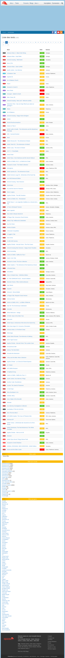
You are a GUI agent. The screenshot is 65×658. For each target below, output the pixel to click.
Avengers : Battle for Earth (14, 94)
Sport (3, 550)
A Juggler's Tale (11, 234)
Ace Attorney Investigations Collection (17, 406)
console (4, 625)
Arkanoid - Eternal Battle (13, 292)
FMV (3, 608)
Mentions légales (52, 648)
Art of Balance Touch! (12, 80)
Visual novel (5, 556)
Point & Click (5, 534)
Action (3, 541)
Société (4, 495)
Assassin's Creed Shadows (14, 442)
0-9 (3, 42)
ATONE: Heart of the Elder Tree (15, 316)
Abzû (8, 137)
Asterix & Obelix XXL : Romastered (16, 198)
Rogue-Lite (5, 590)
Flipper (4, 579)
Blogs (31, 3)
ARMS (8, 119)
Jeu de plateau (6, 629)
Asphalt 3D (10, 76)
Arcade (4, 501)
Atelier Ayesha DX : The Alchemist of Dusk (18, 171)
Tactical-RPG (5, 614)
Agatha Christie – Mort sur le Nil (15, 432)
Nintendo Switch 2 (7, 491)
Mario (34, 643)
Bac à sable (5, 580)
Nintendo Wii (5, 463)
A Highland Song (11, 372)
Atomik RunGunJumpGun (14, 122)
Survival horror (6, 530)
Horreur (4, 606)
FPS (3, 513)
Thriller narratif (6, 583)
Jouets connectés (6, 570)
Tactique (4, 531)
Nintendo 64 (5, 475)
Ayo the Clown (11, 224)
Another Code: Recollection (14, 382)
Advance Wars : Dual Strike (14, 56)
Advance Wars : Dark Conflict (14, 66)
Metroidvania (5, 585)
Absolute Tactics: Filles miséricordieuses (17, 282)
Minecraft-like (5, 559)
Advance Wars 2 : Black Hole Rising (16, 53)
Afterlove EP (10, 419)
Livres (3, 613)
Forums (26, 3)
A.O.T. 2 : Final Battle (12, 151)
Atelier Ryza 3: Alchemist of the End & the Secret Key (21, 322)
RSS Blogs (26, 651)
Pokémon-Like (6, 600)
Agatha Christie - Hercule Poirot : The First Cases (20, 244)
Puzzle (4, 521)
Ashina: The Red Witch (13, 350)
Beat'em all (5, 504)
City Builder (5, 617)
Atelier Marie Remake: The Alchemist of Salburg (19, 336)
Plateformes (5, 494)
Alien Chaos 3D (11, 97)
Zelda (31, 643)
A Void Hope (10, 389)
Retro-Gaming (6, 469)
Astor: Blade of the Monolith (14, 399)
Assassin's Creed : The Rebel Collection (17, 164)
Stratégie (4, 528)
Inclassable (5, 551)
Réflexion (4, 524)
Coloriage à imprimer (44, 656)
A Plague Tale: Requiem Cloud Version (17, 295)
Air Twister (10, 365)
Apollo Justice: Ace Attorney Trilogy (16, 378)
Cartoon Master (32, 646)
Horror (4, 507)
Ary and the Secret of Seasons (15, 188)
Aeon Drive (10, 237)
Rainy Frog (5, 582)
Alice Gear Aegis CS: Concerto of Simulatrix (18, 326)
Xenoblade (24, 645)
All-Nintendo (26, 656)
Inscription (47, 3)
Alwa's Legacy (11, 192)
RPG (3, 525)
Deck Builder (5, 628)
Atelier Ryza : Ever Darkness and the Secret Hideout (21, 158)
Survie (4, 609)
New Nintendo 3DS (7, 482)
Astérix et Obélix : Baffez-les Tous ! (16, 254)
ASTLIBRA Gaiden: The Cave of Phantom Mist (19, 416)
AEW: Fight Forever (12, 339)
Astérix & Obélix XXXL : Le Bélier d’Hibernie (18, 302)
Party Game (5, 533)
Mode (3, 565)
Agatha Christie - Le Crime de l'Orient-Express (19, 361)
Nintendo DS (5, 466)
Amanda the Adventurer (13, 353)
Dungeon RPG (6, 588)
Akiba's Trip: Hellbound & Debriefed (16, 220)
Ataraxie (9, 402)
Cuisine (4, 544)
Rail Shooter (5, 522)
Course (4, 511)
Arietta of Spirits (11, 227)
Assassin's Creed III (12, 87)
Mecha (4, 599)
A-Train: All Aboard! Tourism (14, 207)
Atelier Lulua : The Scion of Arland (16, 147)
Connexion (56, 3)
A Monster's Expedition (13, 231)
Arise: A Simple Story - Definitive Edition (17, 275)
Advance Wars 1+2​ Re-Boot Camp (16, 329)
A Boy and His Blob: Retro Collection (16, 357)
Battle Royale (5, 594)
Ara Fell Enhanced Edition (14, 178)
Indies (3, 562)
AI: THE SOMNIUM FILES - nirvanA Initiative (18, 278)
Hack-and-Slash (6, 591)
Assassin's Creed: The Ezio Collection (17, 261)
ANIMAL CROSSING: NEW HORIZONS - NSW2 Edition (21, 446)
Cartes (4, 505)
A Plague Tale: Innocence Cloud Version (17, 217)
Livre (3, 576)
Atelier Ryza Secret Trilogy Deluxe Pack (17, 439)
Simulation (5, 542)
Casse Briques (6, 538)
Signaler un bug (51, 647)
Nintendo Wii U (6, 465)
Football (4, 568)
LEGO (3, 489)
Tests (17, 3)
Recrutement (51, 645)
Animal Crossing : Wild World (14, 59)
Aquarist (9, 288)
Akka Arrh (9, 319)
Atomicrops (10, 185)
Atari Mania (10, 285)
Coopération (5, 597)
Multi (3, 620)
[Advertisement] (32, 18)
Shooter (4, 527)
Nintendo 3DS (5, 468)
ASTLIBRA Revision (12, 368)
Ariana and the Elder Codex (14, 449)
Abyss (8, 83)
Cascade (4, 593)
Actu (12, 3)
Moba (3, 596)
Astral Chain (10, 154)
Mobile (4, 486)
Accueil (4, 32)
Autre (3, 626)
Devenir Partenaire (18, 656)
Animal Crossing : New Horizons (15, 181)
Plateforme (5, 508)
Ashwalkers (10, 271)
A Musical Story (11, 268)
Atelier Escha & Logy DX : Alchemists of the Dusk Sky (21, 175)
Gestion (4, 564)
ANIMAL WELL (11, 395)
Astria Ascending (11, 251)
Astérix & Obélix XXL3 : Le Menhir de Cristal (18, 161)
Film (3, 605)
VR (3, 577)
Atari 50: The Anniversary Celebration (17, 305)
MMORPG (5, 553)
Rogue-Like (5, 557)
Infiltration (4, 516)
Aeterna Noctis (11, 299)
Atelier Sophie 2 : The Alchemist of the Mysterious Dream (22, 265)
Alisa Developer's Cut (12, 392)
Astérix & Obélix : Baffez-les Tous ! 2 (16, 375)
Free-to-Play (5, 603)
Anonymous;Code (11, 346)
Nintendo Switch (6, 485)
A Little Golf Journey (12, 241)
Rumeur (4, 574)
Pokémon (38, 643)
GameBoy (4, 474)
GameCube (5, 472)
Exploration (5, 611)
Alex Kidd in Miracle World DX (15, 214)
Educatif (4, 548)
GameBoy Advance (7, 471)
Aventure (4, 502)
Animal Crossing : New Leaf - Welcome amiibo (19, 100)
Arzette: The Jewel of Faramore (15, 385)
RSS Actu (20, 651)
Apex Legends (11, 210)
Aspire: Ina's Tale (11, 258)
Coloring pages (53, 656)
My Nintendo (25, 646)
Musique (4, 488)
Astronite (9, 309)
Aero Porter (10, 90)
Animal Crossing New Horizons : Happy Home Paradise (21, 248)
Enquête (4, 571)
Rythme (4, 536)
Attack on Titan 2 (11, 126)
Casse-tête (5, 602)
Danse (4, 545)
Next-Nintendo (33, 656)
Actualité (4, 483)
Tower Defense (6, 587)
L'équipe (50, 636)
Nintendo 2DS (5, 480)
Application (5, 573)
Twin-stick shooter (7, 616)
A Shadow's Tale (11, 73)
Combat (4, 510)
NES (3, 479)
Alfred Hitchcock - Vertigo (13, 312)
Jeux (36, 3)
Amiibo (19, 646)
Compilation (5, 539)
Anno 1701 (10, 63)
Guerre (4, 515)
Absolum (9, 436)
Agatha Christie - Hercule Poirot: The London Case (20, 343)
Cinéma (4, 492)
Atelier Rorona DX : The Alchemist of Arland (18, 141)
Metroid (20, 645)
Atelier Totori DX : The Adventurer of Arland (18, 144)
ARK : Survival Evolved (13, 134)
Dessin (4, 547)
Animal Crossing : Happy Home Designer (18, 115)
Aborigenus (10, 168)
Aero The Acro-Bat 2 (12, 412)
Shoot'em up (5, 519)
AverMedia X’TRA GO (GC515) (15, 409)
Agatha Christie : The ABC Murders (16, 195)
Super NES (5, 477)
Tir (2, 554)
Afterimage (10, 333)
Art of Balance (10, 112)
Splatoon (30, 645)
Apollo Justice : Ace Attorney (14, 70)
